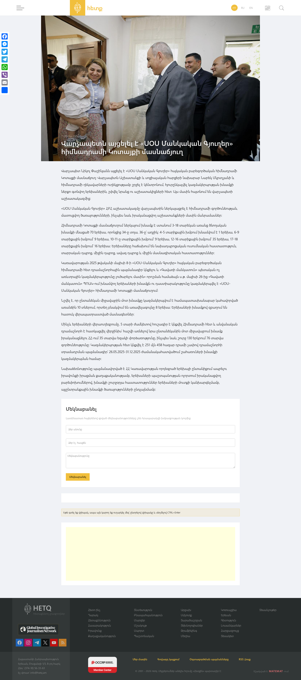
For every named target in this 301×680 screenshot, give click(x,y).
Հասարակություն (99, 625)
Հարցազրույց (230, 630)
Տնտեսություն (143, 609)
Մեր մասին (142, 659)
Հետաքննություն (99, 620)
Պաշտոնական (144, 636)
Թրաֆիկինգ (189, 630)
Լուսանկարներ (231, 625)
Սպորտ (139, 630)
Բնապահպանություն (148, 615)
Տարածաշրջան (191, 620)
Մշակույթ (140, 625)
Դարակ (93, 615)
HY (234, 8)
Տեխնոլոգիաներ (192, 625)
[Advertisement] (150, 554)
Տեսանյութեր (267, 609)
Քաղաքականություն (102, 636)
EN (251, 8)
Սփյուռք (186, 615)
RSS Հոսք (253, 659)
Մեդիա (185, 636)
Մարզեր (139, 620)
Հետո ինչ (94, 609)
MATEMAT (276, 671)
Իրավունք (95, 630)
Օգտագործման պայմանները (215, 659)
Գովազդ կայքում (173, 659)
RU (242, 8)
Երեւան (226, 615)
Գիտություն (228, 620)
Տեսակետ (227, 636)
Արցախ (186, 609)
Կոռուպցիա (229, 609)
